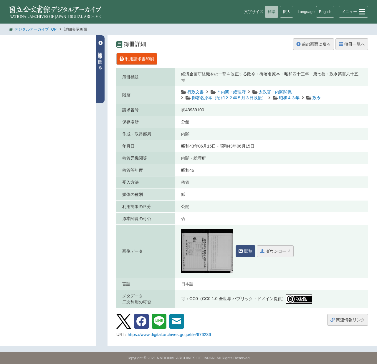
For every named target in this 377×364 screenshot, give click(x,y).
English (325, 11)
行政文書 (195, 92)
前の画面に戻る (313, 44)
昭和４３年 (289, 97)
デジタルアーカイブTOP (35, 29)
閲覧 (245, 251)
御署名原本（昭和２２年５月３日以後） (229, 97)
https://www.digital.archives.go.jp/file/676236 (169, 334)
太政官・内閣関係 (275, 92)
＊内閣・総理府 (231, 92)
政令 (316, 97)
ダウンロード (275, 251)
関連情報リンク (347, 319)
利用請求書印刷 (137, 59)
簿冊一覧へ (352, 44)
